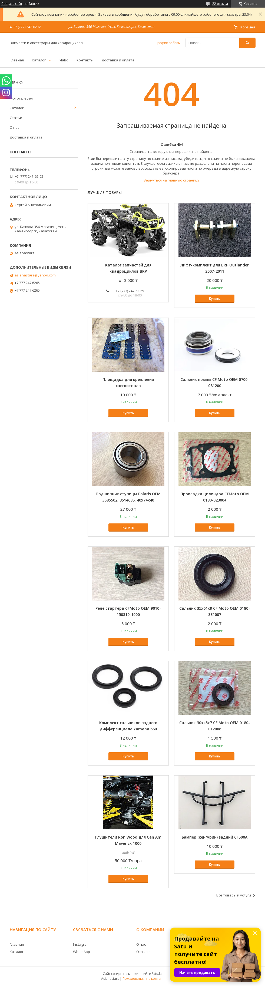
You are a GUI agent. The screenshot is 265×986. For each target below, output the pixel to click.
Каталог (39, 60)
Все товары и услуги (233, 895)
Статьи (16, 117)
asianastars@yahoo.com (35, 275)
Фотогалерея (21, 98)
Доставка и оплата (118, 60)
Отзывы (143, 951)
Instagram (81, 944)
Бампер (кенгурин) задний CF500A (214, 837)
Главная (17, 60)
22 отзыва (220, 3)
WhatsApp (81, 951)
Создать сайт (11, 4)
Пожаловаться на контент (143, 978)
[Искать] (247, 43)
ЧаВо (63, 60)
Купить (214, 299)
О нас (14, 127)
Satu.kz (157, 973)
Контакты (85, 60)
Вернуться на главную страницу (171, 180)
